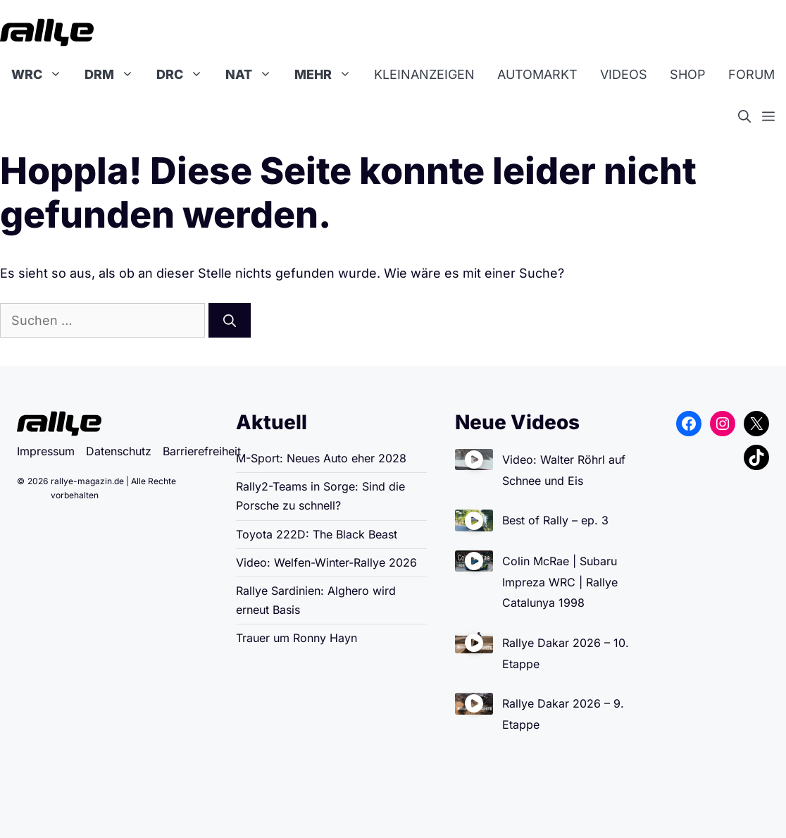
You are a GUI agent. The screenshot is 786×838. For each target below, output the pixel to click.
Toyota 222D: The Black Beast (316, 534)
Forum (751, 74)
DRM (115, 75)
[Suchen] (229, 320)
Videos (623, 74)
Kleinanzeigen (424, 74)
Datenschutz (118, 451)
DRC (185, 75)
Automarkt (537, 74)
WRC (42, 75)
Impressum (46, 451)
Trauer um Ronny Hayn (296, 638)
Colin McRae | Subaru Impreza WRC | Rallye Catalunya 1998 (560, 582)
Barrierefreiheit (202, 451)
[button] (750, 117)
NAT (254, 75)
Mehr (328, 75)
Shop (688, 74)
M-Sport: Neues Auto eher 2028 (321, 458)
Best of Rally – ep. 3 (555, 520)
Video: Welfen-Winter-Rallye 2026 (326, 562)
